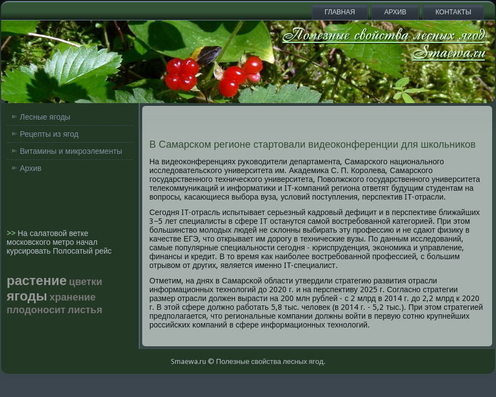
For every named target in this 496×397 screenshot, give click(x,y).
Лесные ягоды (45, 116)
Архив (395, 12)
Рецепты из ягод (49, 134)
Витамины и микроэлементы (71, 151)
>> (12, 233)
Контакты (453, 12)
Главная (340, 12)
